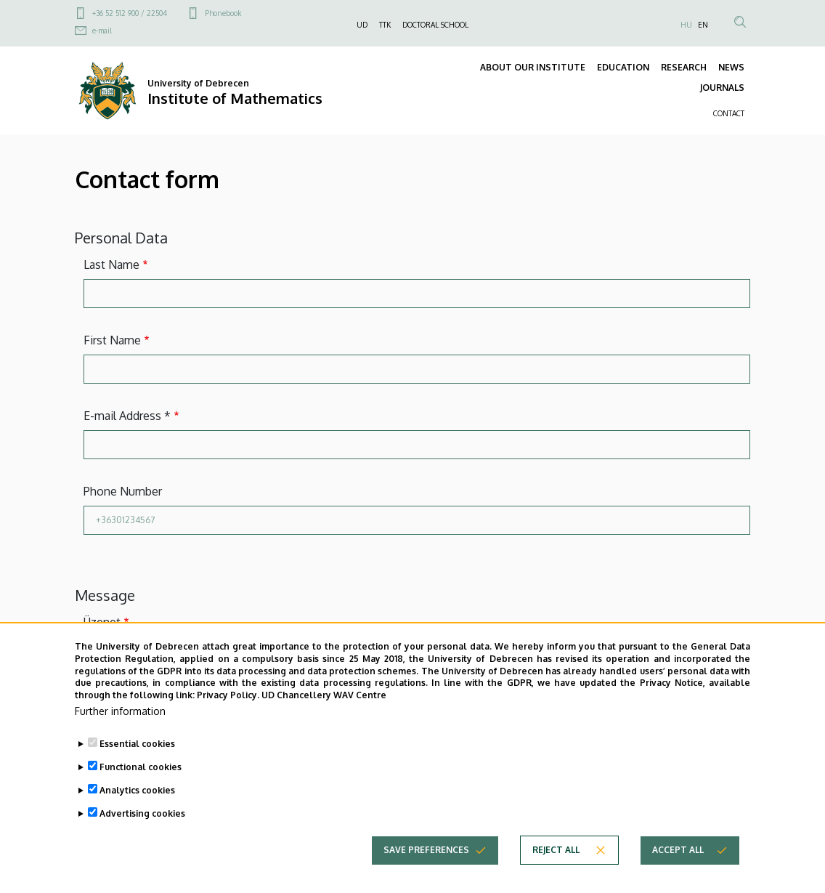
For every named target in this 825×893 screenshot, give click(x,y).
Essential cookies (137, 743)
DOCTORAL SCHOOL (435, 24)
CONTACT (728, 113)
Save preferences (426, 849)
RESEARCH (684, 67)
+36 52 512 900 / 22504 (129, 13)
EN (703, 24)
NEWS (731, 67)
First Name (112, 340)
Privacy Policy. (228, 695)
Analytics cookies (137, 790)
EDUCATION (623, 67)
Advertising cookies (142, 813)
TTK (385, 24)
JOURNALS (722, 87)
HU (686, 24)
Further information (120, 711)
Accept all (678, 849)
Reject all (556, 849)
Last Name (111, 264)
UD (362, 24)
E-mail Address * (127, 415)
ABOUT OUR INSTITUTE (532, 67)
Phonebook (223, 13)
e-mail (102, 30)
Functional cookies (140, 766)
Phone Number (123, 491)
